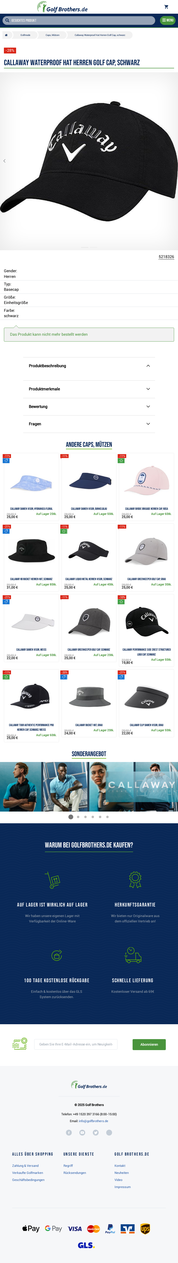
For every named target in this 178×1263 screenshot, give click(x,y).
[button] (8, 161)
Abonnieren (149, 1044)
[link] (56, 975)
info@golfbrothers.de (93, 1121)
